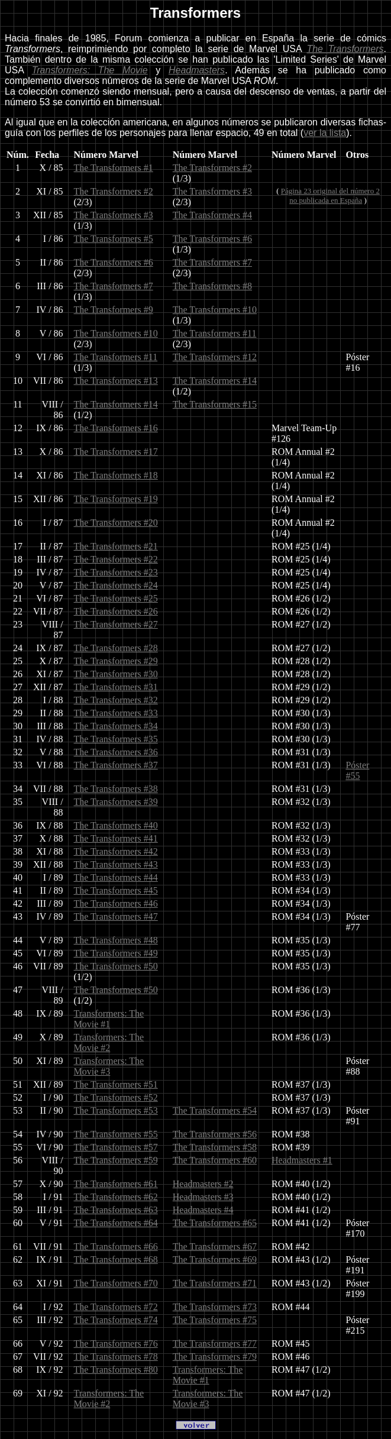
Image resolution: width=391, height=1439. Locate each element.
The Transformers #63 (116, 1210)
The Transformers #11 (215, 333)
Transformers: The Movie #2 (109, 1042)
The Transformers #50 (116, 966)
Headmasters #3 (203, 1197)
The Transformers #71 (215, 1283)
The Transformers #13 (116, 381)
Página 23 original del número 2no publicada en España (330, 195)
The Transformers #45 (116, 890)
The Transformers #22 (116, 559)
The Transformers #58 (215, 1147)
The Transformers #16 (116, 428)
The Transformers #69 (215, 1259)
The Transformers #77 (215, 1343)
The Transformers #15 (215, 404)
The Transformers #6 (212, 239)
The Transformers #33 (116, 713)
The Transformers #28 (116, 648)
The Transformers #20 (116, 523)
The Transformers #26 (116, 611)
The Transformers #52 (116, 1097)
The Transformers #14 (215, 381)
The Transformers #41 (116, 838)
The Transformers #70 (116, 1283)
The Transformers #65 (215, 1223)
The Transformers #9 (113, 310)
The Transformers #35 (116, 739)
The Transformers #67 (215, 1246)
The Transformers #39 (116, 802)
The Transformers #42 (116, 851)
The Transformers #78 (116, 1356)
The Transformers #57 (116, 1147)
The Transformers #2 (212, 168)
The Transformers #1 (113, 168)
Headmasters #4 (203, 1210)
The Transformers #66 (116, 1246)
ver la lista (324, 133)
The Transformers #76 (116, 1343)
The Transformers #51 (116, 1084)
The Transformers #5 (113, 239)
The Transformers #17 (116, 452)
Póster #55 (357, 770)
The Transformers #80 (116, 1369)
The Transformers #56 (215, 1134)
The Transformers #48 (116, 940)
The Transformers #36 (116, 752)
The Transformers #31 (116, 687)
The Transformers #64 (116, 1223)
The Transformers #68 (116, 1259)
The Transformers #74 (116, 1320)
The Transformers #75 (215, 1320)
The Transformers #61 (116, 1184)
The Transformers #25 (116, 598)
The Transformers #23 (116, 572)
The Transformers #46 (116, 903)
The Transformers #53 (116, 1110)
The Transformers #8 (212, 286)
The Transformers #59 (116, 1160)
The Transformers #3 (212, 191)
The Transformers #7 (212, 262)
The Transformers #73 (215, 1307)
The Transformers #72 (116, 1307)
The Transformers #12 (215, 357)
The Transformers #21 (116, 546)
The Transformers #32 (116, 700)
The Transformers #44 (116, 877)
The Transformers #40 (116, 825)
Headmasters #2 (203, 1184)
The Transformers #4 (212, 215)
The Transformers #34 (116, 726)
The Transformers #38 (116, 789)
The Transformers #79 (215, 1356)
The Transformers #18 (116, 475)
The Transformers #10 (215, 310)
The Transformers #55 (116, 1134)
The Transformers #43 (116, 864)
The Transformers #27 (116, 624)
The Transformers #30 (116, 674)
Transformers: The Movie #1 (109, 1018)
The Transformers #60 (215, 1160)
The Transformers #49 (116, 953)
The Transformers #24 (116, 585)
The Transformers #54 (215, 1110)
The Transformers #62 (116, 1197)
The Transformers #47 (116, 916)
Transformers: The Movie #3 (109, 1066)
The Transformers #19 (116, 499)
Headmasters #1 (302, 1160)
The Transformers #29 (116, 661)
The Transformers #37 (116, 765)
